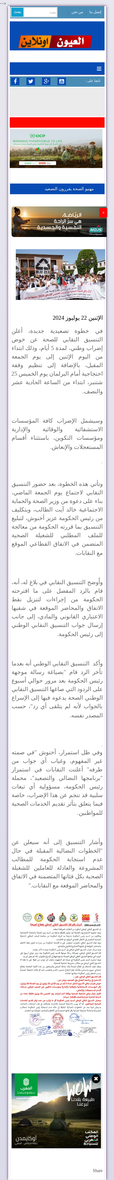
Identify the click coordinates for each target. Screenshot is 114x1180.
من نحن (77, 12)
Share (98, 1170)
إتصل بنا (95, 12)
